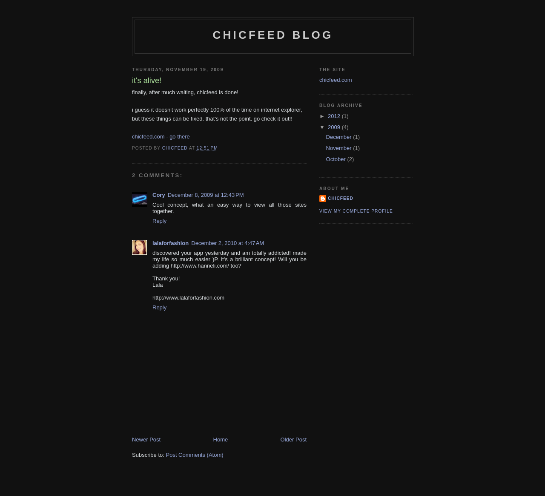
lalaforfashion (170, 243)
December (339, 137)
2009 (335, 127)
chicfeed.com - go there (161, 136)
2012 (335, 116)
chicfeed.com (335, 80)
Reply (159, 221)
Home (220, 439)
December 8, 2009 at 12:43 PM (206, 195)
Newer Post (146, 439)
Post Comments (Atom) (195, 455)
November (339, 148)
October (336, 159)
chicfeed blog (273, 35)
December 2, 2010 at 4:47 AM (227, 243)
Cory (158, 195)
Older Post (294, 439)
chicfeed (340, 198)
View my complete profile (356, 211)
